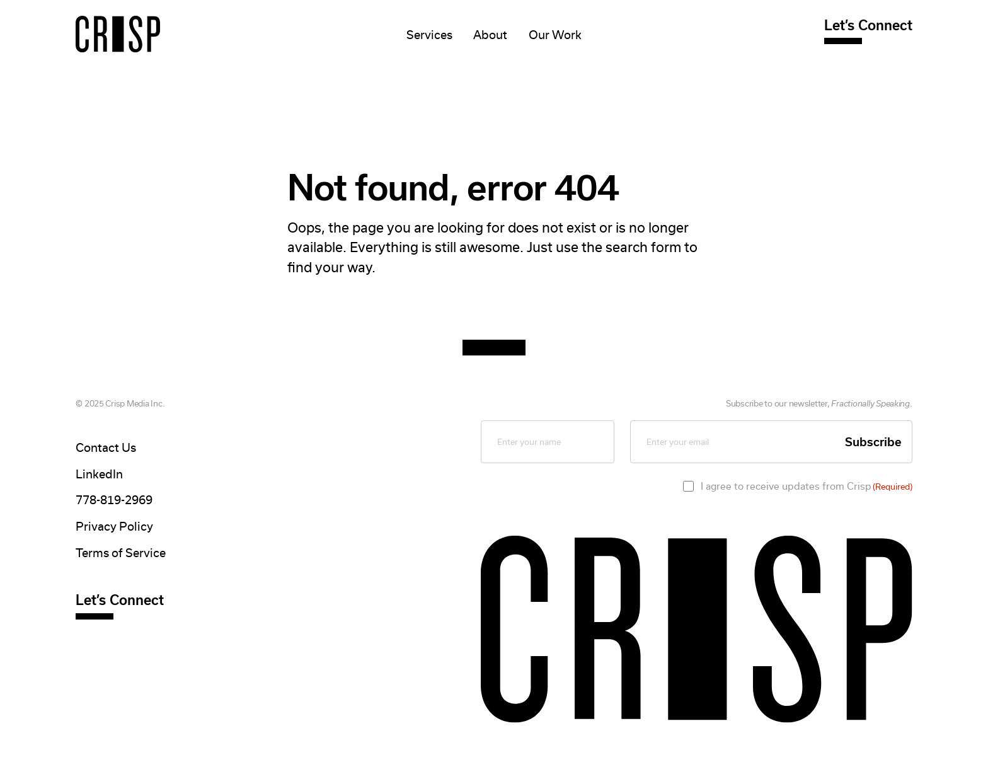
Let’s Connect (868, 25)
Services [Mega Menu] (429, 35)
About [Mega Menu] (490, 35)
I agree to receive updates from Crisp (806, 486)
